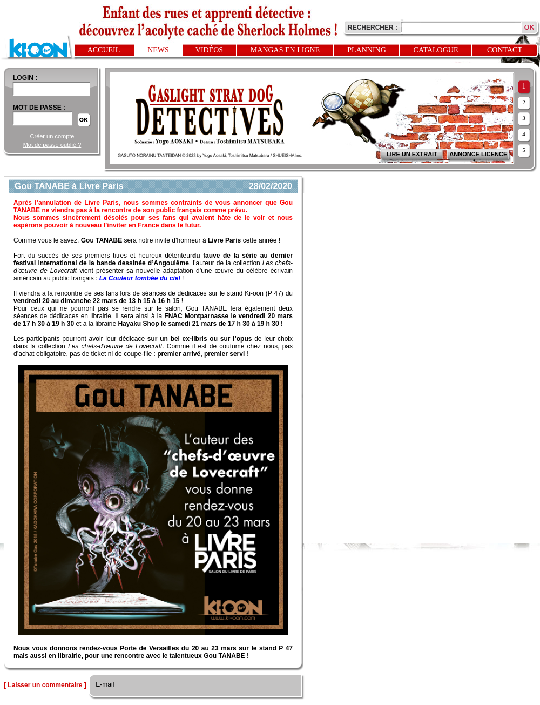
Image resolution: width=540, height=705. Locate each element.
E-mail (104, 684)
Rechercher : (372, 27)
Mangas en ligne (285, 50)
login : (25, 78)
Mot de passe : (39, 107)
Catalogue (436, 50)
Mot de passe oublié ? (52, 145)
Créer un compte (52, 136)
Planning (366, 50)
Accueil (103, 50)
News (158, 50)
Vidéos (209, 50)
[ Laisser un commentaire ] (45, 685)
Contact (504, 50)
